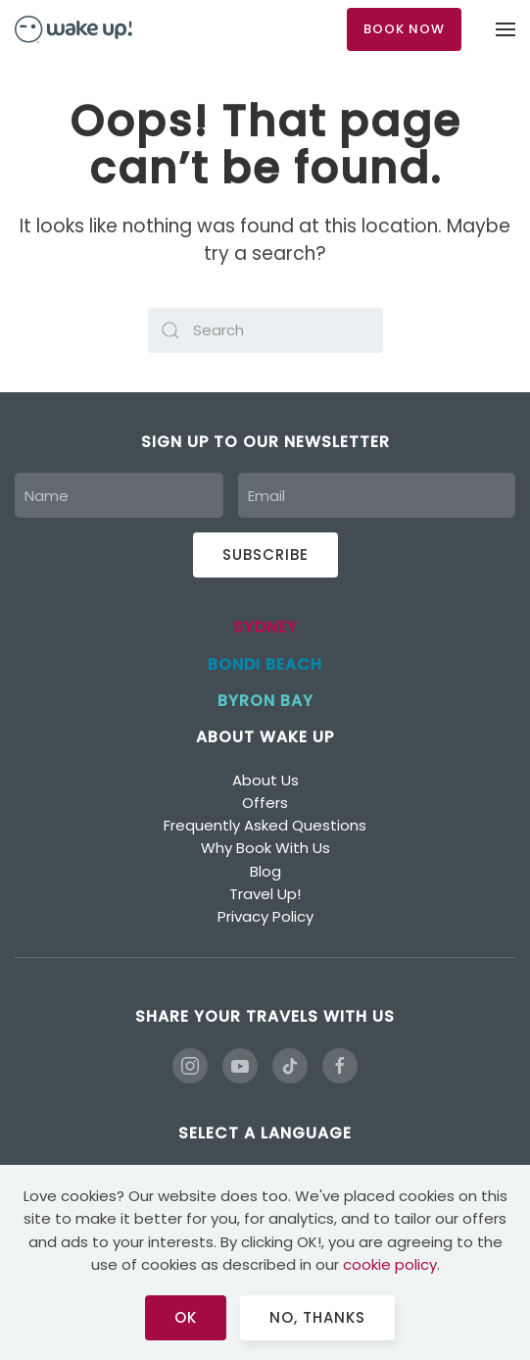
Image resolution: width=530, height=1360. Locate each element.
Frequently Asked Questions (265, 825)
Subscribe (265, 554)
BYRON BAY (265, 700)
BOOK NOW (404, 29)
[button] (505, 29)
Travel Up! (265, 893)
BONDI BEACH (265, 664)
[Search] (265, 330)
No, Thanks (317, 1317)
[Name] (119, 495)
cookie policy (390, 1264)
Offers (265, 802)
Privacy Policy (265, 916)
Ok (185, 1317)
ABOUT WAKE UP (265, 737)
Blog (265, 871)
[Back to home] (73, 29)
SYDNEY (265, 627)
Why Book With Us (265, 847)
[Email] (376, 495)
